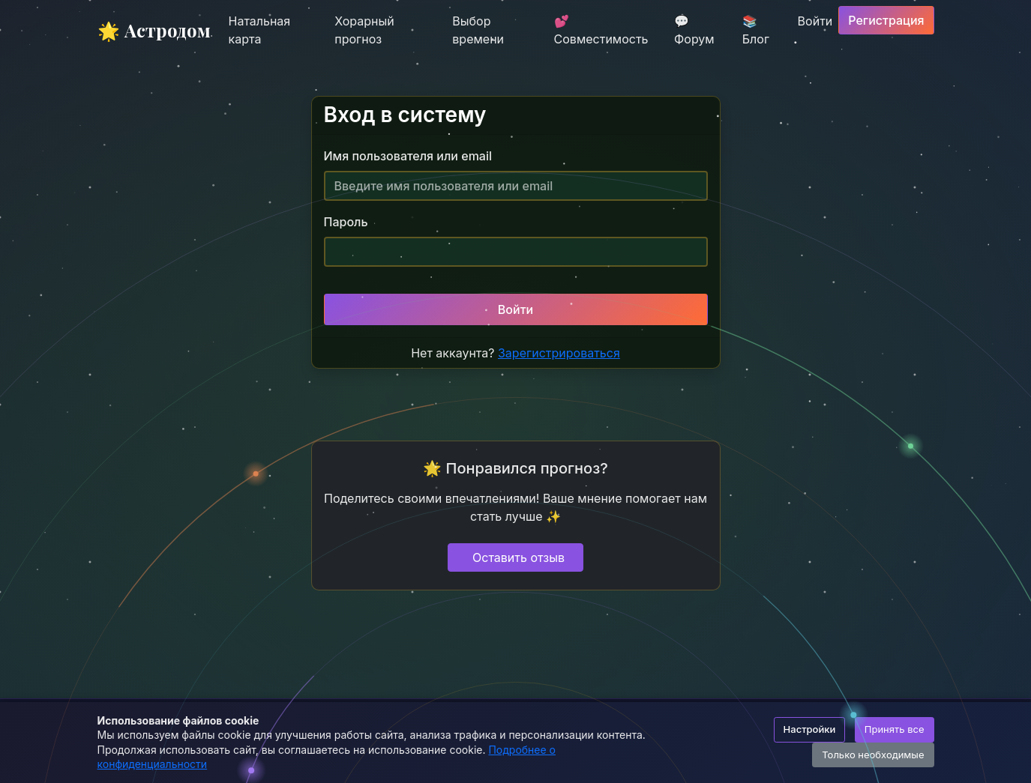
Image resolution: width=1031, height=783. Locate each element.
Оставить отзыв (518, 557)
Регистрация (886, 20)
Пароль (346, 221)
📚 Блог (755, 29)
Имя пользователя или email (408, 155)
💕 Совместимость (601, 29)
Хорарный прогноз (364, 29)
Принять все (895, 729)
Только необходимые (873, 755)
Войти (815, 20)
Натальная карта (260, 29)
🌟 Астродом (154, 30)
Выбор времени (478, 29)
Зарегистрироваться (559, 352)
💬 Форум (694, 29)
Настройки (810, 729)
